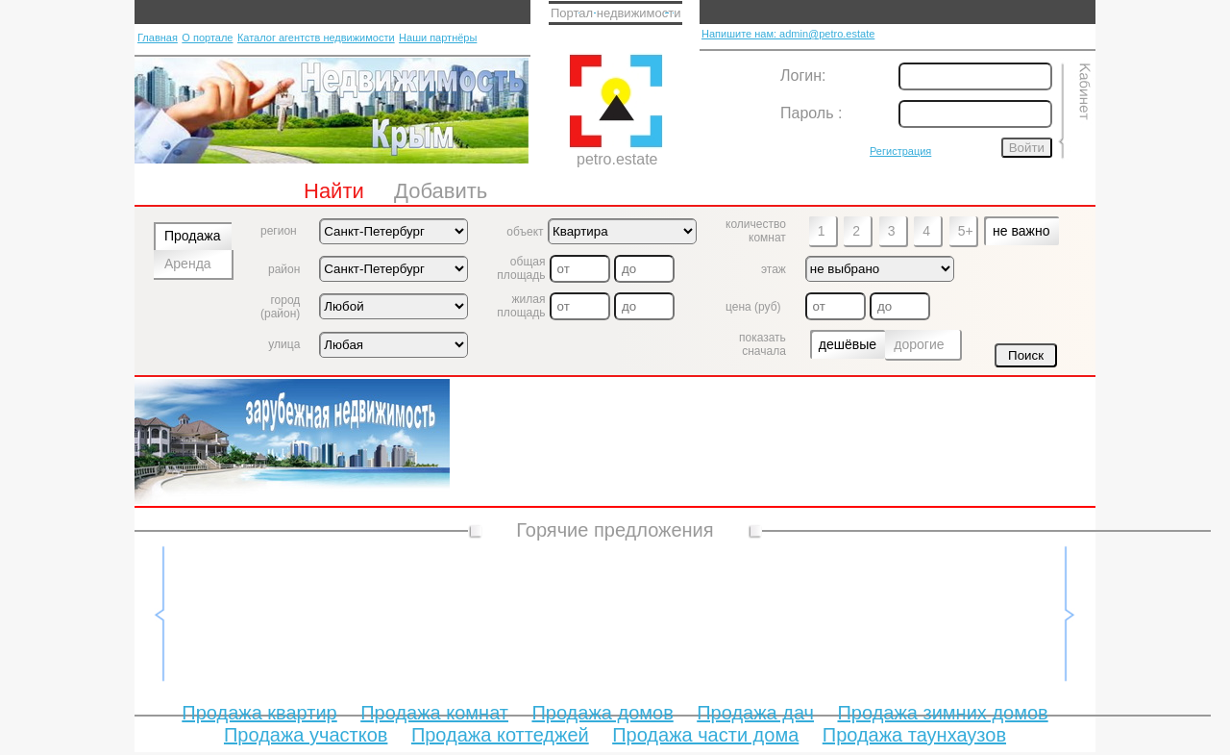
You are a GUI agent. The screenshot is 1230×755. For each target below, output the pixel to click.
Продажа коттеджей (500, 734)
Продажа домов (602, 712)
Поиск (1026, 355)
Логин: (802, 75)
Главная (157, 37)
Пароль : (811, 113)
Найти (334, 191)
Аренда (187, 263)
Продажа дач (755, 712)
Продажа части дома (705, 734)
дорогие (919, 344)
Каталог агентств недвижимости (316, 37)
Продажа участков (305, 734)
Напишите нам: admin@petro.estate (787, 33)
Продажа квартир (259, 712)
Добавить (440, 191)
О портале (207, 37)
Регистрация (900, 151)
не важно (1021, 231)
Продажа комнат (434, 712)
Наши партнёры (438, 37)
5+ (965, 231)
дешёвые (847, 344)
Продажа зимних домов (942, 712)
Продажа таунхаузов (914, 734)
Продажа (192, 235)
